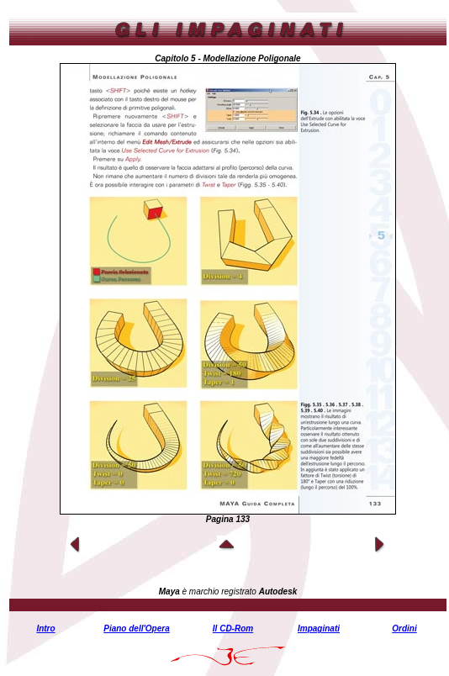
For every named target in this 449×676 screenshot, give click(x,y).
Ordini (404, 628)
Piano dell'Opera (136, 628)
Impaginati (319, 628)
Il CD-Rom (233, 628)
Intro (45, 628)
